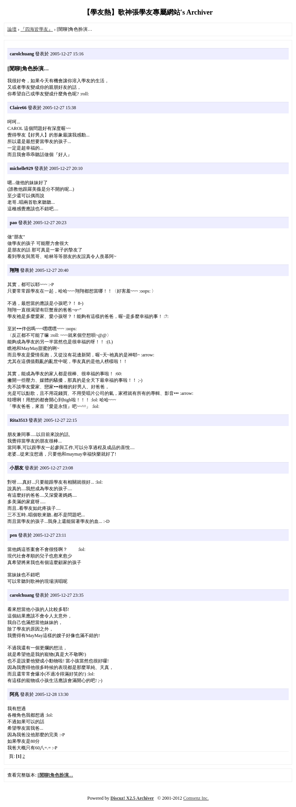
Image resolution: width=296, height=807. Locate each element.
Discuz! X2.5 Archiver (132, 798)
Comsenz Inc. (196, 798)
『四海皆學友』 (36, 29)
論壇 (12, 29)
